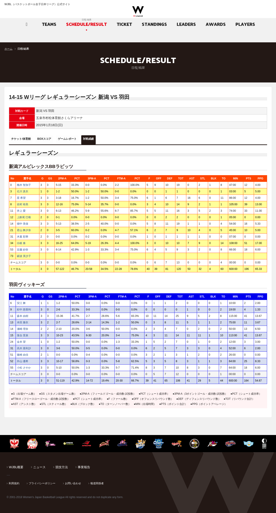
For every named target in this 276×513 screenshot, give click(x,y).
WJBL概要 (16, 465)
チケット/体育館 (24, 139)
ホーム (8, 48)
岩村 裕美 (22, 202)
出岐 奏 (21, 241)
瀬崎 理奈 (22, 327)
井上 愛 (21, 209)
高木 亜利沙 (24, 346)
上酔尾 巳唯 (24, 215)
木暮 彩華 (22, 235)
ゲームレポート (85, 139)
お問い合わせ (73, 481)
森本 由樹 (22, 314)
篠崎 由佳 (22, 353)
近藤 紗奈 (22, 248)
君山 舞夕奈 (24, 228)
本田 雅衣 (22, 320)
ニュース (39, 465)
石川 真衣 (22, 189)
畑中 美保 (22, 222)
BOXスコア (55, 139)
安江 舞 (21, 301)
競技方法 (61, 465)
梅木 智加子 (24, 183)
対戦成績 (113, 139)
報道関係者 (97, 481)
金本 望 (21, 340)
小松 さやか (24, 366)
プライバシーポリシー (42, 481)
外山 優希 (22, 359)
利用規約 (14, 481)
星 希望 (21, 196)
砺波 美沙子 (24, 254)
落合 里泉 (22, 333)
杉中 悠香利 (24, 308)
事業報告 (84, 465)
